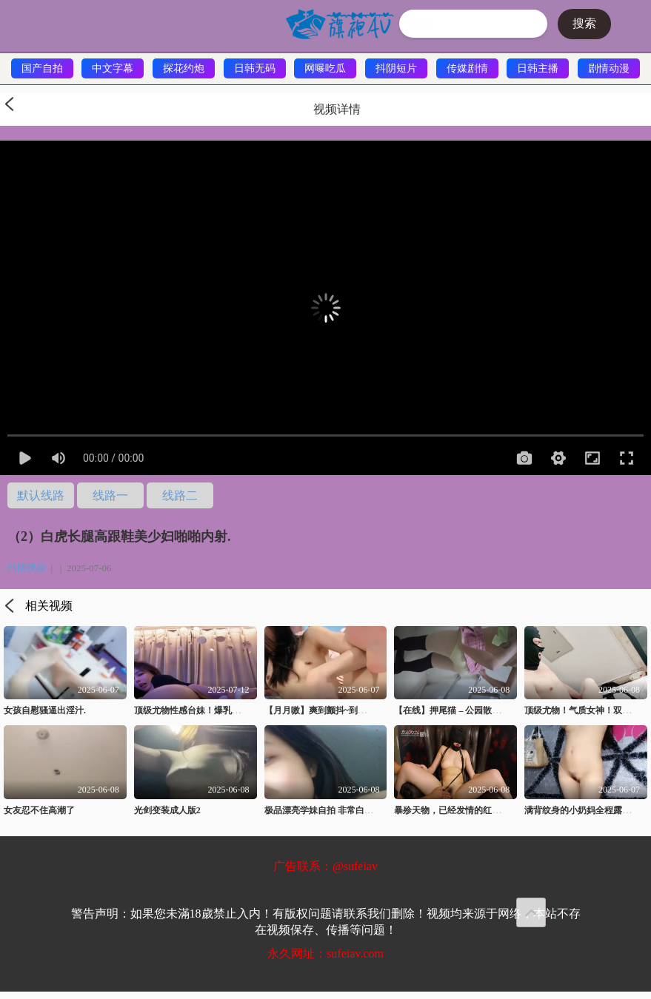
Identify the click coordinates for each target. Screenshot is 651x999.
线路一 (110, 495)
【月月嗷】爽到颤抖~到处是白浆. (329, 710)
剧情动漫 (609, 68)
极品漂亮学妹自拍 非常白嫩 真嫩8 (331, 810)
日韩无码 (255, 68)
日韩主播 (537, 68)
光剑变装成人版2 (167, 810)
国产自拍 (42, 68)
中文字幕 (112, 68)
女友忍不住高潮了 (39, 810)
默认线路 (40, 495)
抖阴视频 (26, 568)
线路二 (180, 495)
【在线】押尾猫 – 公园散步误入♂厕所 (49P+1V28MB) (499, 710)
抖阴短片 (396, 68)
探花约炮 (183, 68)
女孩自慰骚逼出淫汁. (45, 710)
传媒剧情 (467, 68)
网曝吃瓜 (325, 68)
